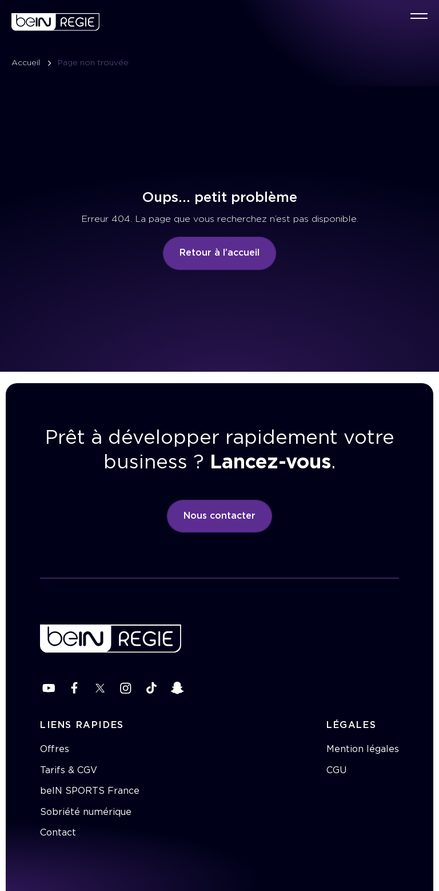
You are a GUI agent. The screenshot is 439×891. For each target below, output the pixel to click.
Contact (58, 832)
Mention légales (362, 749)
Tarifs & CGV (68, 770)
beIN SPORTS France (89, 790)
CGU (336, 770)
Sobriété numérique (85, 812)
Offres (54, 749)
